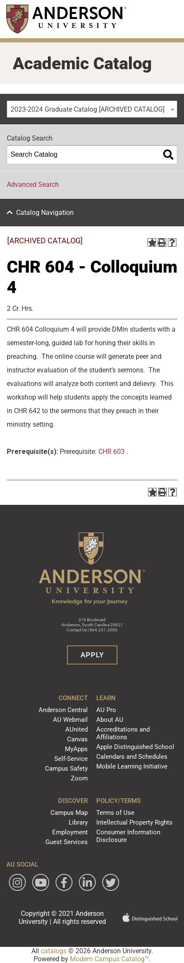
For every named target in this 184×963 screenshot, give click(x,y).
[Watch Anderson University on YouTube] (40, 882)
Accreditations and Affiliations (123, 733)
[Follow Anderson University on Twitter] (110, 882)
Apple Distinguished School (135, 747)
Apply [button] (92, 654)
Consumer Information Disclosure (128, 836)
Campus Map (69, 813)
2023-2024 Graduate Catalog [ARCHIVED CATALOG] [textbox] (87, 109)
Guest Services (66, 842)
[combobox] (92, 109)
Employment (70, 832)
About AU (109, 720)
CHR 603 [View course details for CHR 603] (111, 452)
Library (78, 822)
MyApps (76, 749)
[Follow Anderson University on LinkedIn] (87, 882)
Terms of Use (115, 813)
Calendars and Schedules (131, 756)
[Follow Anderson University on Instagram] (17, 882)
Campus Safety (66, 768)
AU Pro (106, 710)
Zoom (79, 778)
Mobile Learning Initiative (131, 766)
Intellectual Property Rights (134, 822)
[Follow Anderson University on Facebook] (64, 882)
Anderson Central (63, 710)
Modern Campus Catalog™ (109, 959)
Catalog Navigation (45, 212)
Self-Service (71, 759)
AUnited (76, 729)
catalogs (54, 951)
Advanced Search (33, 184)
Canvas (77, 739)
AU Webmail (70, 720)
